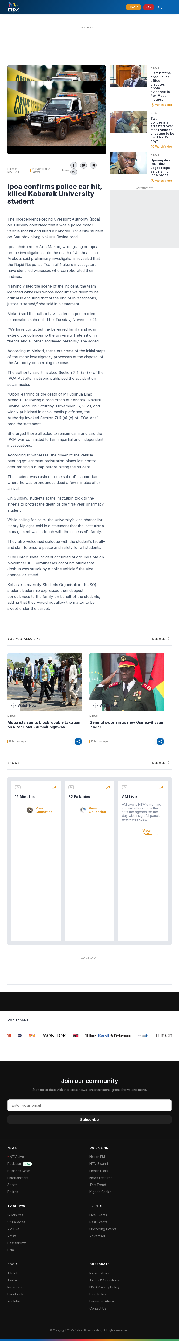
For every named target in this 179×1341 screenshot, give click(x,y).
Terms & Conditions (104, 1280)
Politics (12, 1192)
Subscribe (89, 1119)
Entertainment (17, 1178)
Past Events (98, 1222)
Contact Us (98, 1308)
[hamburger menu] (169, 7)
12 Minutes (25, 796)
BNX (10, 1250)
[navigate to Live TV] (148, 7)
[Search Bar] (160, 7)
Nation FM (97, 1157)
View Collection (44, 810)
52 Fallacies (79, 796)
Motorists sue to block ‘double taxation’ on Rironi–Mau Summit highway (44, 724)
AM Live (129, 796)
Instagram (14, 1287)
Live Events (98, 1215)
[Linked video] (128, 76)
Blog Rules (98, 1294)
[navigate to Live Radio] (133, 7)
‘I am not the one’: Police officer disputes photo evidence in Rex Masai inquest (161, 86)
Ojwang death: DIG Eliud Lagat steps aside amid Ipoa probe (163, 167)
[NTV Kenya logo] (13, 7)
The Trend (98, 1185)
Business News (19, 1171)
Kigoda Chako (100, 1192)
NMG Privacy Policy (105, 1287)
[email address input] (89, 1105)
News (66, 170)
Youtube (13, 1301)
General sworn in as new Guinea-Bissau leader (126, 724)
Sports (12, 1185)
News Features (101, 1178)
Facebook (15, 1294)
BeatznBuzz (16, 1243)
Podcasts (19, 1164)
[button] (167, 7)
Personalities (99, 1273)
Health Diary (99, 1171)
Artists (12, 1236)
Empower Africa (102, 1301)
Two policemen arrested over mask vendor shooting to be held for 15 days (162, 130)
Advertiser (97, 1236)
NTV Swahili (99, 1164)
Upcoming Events (103, 1229)
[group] (10, 1035)
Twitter (12, 1280)
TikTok (12, 1273)
